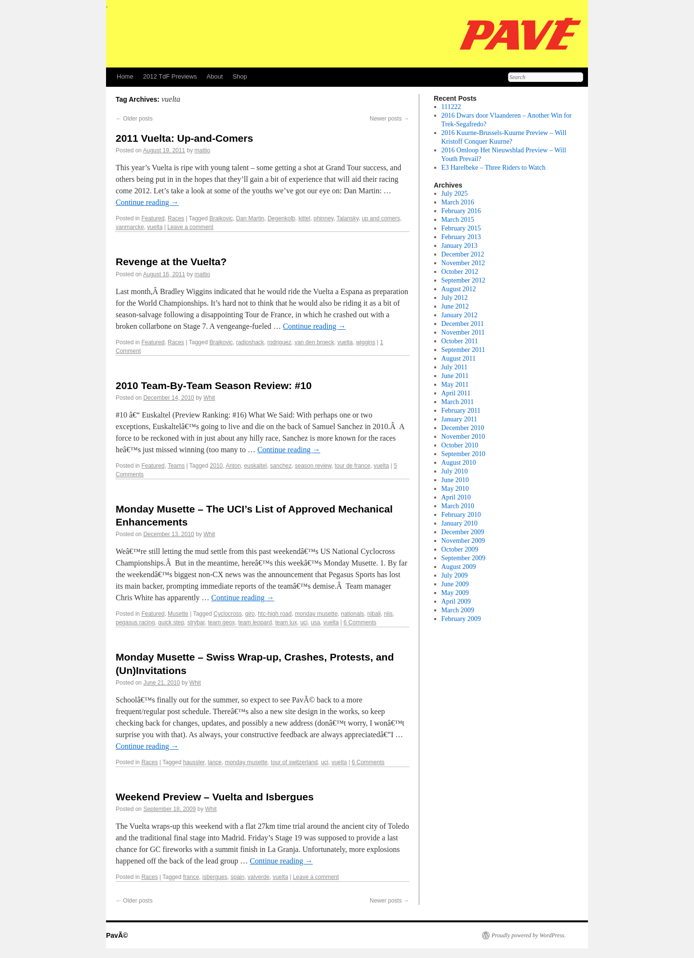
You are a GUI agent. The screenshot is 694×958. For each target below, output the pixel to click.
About (214, 76)
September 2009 (463, 558)
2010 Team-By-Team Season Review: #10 (214, 385)
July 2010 (454, 471)
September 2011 (463, 349)
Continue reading (147, 202)
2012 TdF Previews (170, 76)
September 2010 (463, 454)
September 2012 (463, 280)
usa (315, 622)
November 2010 (463, 436)
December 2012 (462, 254)
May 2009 (455, 592)
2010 (216, 465)
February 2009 (461, 618)
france (191, 877)
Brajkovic (221, 218)
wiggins (365, 342)
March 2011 (457, 401)
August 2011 (458, 358)
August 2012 (458, 289)
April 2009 (456, 601)
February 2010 (461, 514)
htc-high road (275, 613)
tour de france (352, 465)
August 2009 (458, 566)
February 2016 (461, 211)
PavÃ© (117, 935)
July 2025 (454, 193)
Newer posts (389, 118)
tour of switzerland (294, 762)
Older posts (134, 118)
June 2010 (455, 480)
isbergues (214, 877)
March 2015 (457, 219)
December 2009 (462, 532)
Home (125, 76)
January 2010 (459, 523)
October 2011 (459, 341)
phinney (324, 218)
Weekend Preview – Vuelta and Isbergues (215, 796)
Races (176, 218)
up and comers (381, 218)
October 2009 (460, 549)
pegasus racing (135, 622)
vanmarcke (130, 227)
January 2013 (459, 245)
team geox (221, 622)
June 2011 (455, 375)
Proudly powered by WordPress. (529, 935)
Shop (239, 76)
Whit (209, 397)
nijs (388, 613)
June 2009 (455, 584)
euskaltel (255, 465)
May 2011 (455, 384)
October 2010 (460, 445)
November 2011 (463, 332)
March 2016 (457, 202)
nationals (352, 613)
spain (237, 877)
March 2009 (457, 610)
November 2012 (463, 263)
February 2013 (461, 237)
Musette (178, 613)
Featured (152, 218)
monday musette (316, 613)
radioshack (250, 342)
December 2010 (462, 428)
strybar (196, 622)
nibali (374, 613)
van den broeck (314, 342)
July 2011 (454, 367)
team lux (286, 622)
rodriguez (279, 342)
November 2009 (463, 540)
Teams (176, 465)
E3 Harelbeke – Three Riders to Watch (493, 167)
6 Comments (360, 622)
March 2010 (457, 506)
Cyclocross (228, 613)
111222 (451, 106)
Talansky (347, 218)
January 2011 (459, 419)
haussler (194, 762)
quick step (171, 622)
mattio (203, 150)
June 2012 (455, 306)
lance (215, 762)
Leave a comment (190, 227)
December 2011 (462, 323)
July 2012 (454, 297)
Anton (233, 465)
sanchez (281, 465)
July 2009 (454, 575)
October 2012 (460, 271)
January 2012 (459, 315)
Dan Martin (250, 218)
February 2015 (461, 228)
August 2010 (458, 462)
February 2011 (461, 410)
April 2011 (456, 393)
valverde (258, 877)
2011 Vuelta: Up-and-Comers (184, 138)
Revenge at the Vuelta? (171, 261)
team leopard (255, 622)
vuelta (154, 227)
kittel (304, 218)
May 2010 (455, 488)
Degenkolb (281, 218)
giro (249, 613)
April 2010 (456, 497)
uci (303, 622)
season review (313, 465)
